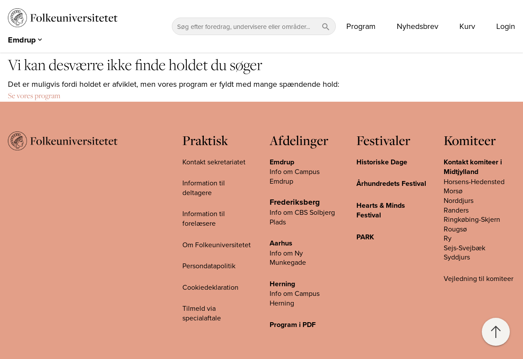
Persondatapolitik (208, 265)
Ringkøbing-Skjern (472, 219)
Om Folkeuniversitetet (216, 244)
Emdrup (282, 162)
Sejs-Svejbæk (464, 247)
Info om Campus (295, 293)
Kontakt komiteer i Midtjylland (473, 167)
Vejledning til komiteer (478, 278)
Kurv (467, 26)
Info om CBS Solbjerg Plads (302, 217)
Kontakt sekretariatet (213, 162)
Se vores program (34, 95)
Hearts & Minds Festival (380, 210)
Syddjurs (457, 257)
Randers (456, 210)
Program (361, 26)
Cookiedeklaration (210, 287)
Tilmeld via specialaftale (201, 313)
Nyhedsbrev (417, 26)
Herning (282, 284)
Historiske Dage (381, 162)
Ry (448, 238)
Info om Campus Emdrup (295, 176)
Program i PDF (293, 325)
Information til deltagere (203, 187)
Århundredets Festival (391, 183)
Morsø (453, 190)
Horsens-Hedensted (474, 181)
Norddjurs (458, 200)
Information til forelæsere (203, 218)
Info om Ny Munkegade (288, 257)
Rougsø (455, 229)
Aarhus (281, 243)
